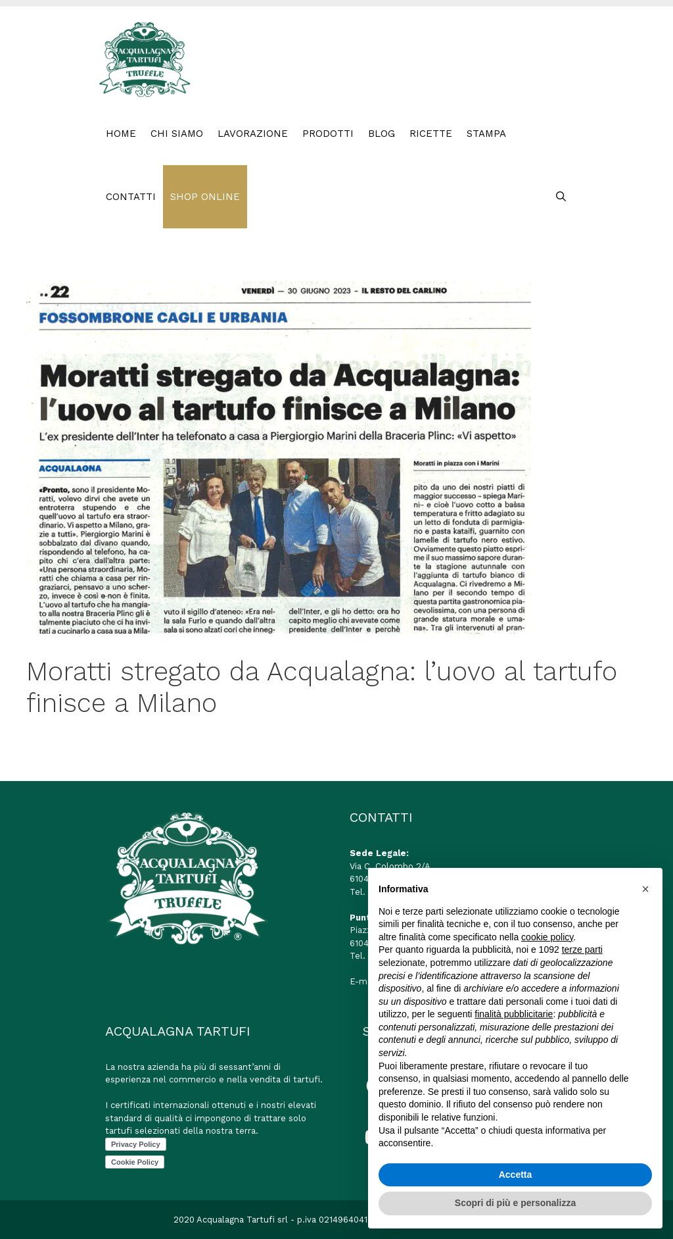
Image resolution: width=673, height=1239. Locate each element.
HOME (121, 133)
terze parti (582, 949)
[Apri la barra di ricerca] (560, 196)
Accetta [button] (515, 1174)
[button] (645, 888)
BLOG (381, 133)
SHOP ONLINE (205, 197)
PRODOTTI (328, 133)
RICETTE (430, 133)
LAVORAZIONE (253, 133)
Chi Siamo (177, 133)
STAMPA (486, 133)
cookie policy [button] (547, 937)
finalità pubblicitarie (514, 1014)
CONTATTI (131, 197)
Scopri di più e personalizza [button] (515, 1203)
